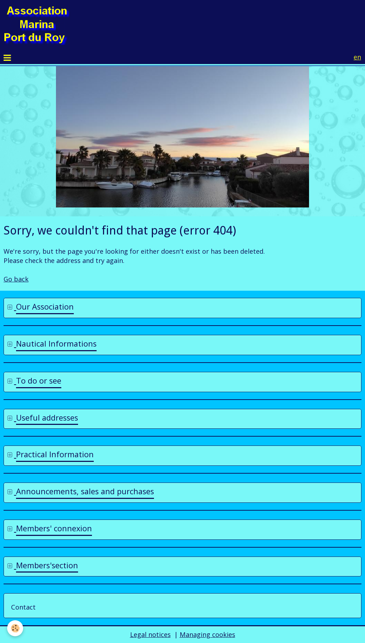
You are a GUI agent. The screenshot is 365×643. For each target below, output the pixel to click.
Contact (23, 607)
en (357, 57)
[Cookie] (15, 628)
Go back (16, 279)
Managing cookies (207, 634)
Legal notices (150, 634)
